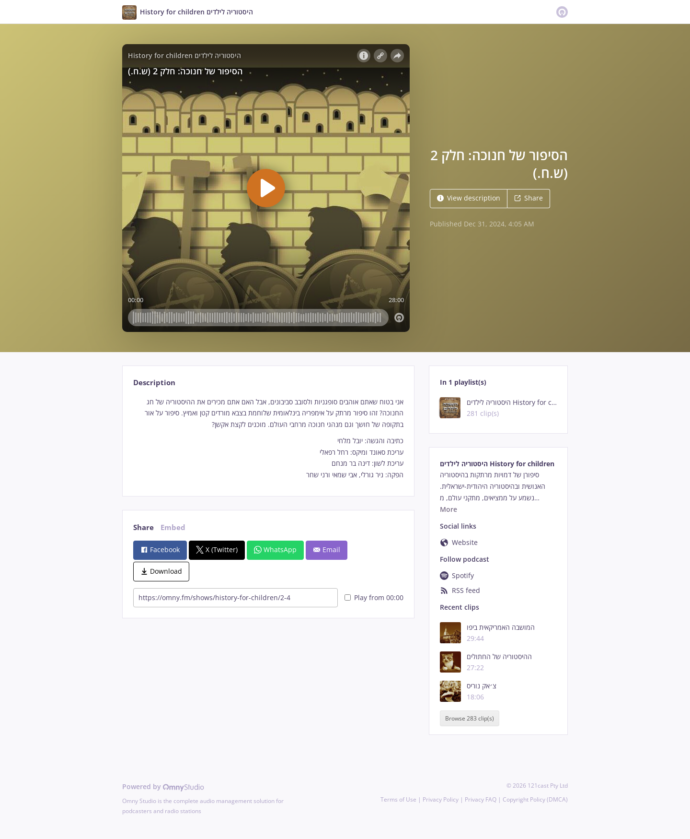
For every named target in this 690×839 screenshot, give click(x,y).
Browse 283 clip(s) (469, 718)
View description (468, 197)
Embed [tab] (173, 527)
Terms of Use (398, 799)
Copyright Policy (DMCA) (535, 799)
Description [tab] (154, 383)
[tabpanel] (268, 438)
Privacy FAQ (480, 799)
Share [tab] (143, 527)
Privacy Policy (441, 799)
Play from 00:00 (374, 597)
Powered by (163, 786)
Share (528, 197)
